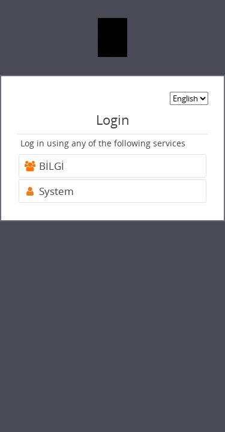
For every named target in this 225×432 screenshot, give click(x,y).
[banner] (112, 37)
